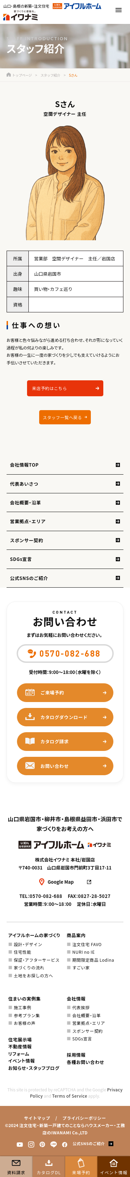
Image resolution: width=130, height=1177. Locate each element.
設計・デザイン (28, 944)
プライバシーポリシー (84, 1118)
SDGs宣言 (21, 559)
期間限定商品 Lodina (93, 960)
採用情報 (76, 1054)
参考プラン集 (27, 1015)
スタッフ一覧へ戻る (62, 417)
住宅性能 (22, 952)
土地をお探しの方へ (33, 975)
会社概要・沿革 (25, 502)
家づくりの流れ (29, 967)
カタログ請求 (47, 741)
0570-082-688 (46, 896)
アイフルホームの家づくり (34, 935)
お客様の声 (25, 1023)
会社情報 (76, 998)
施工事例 (22, 1007)
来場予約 (81, 1172)
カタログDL (49, 1172)
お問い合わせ (47, 765)
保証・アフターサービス (37, 960)
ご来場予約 (44, 692)
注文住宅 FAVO (87, 944)
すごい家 (80, 967)
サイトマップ (37, 1118)
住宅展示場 (20, 1039)
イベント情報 (114, 1172)
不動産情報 (20, 1046)
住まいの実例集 (24, 998)
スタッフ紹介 (50, 75)
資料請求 (16, 1172)
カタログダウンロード (56, 716)
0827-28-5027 (94, 896)
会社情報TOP (24, 464)
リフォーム (18, 1053)
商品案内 (76, 935)
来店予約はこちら (49, 388)
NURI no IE (83, 952)
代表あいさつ (24, 484)
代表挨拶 (80, 1007)
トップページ (19, 75)
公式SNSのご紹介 (29, 578)
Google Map (61, 882)
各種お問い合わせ (85, 1062)
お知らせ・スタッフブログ (34, 1068)
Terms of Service (69, 1096)
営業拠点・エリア (28, 521)
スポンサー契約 (26, 540)
